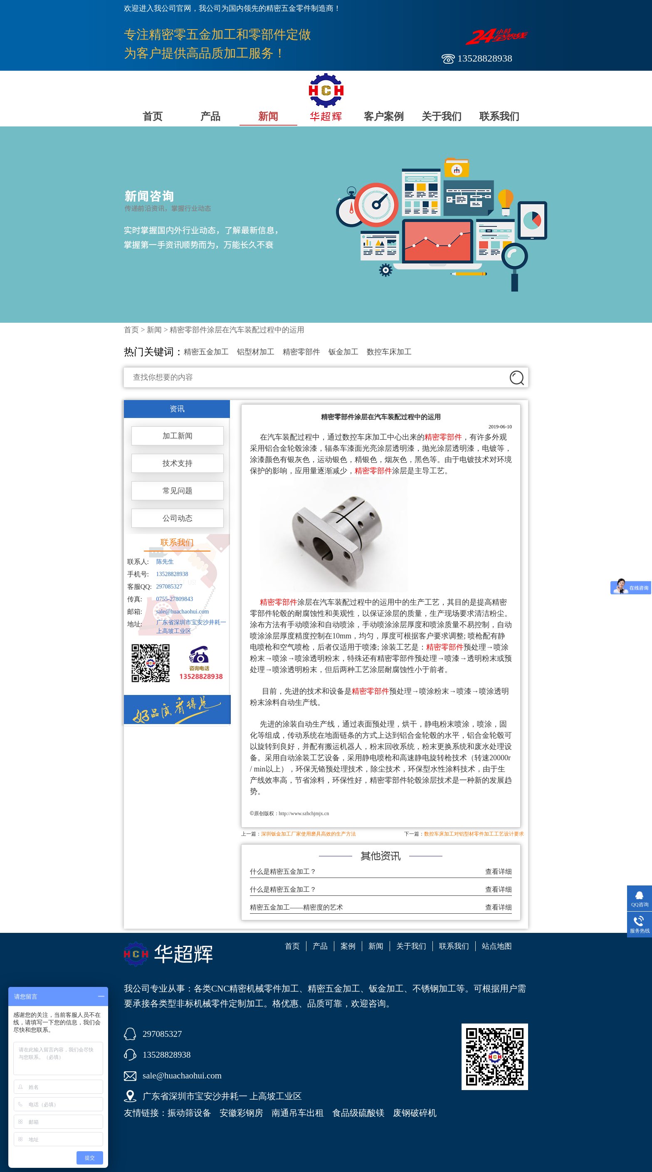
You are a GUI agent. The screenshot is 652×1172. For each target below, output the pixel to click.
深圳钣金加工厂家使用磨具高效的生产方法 (308, 834)
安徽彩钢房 (241, 1113)
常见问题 (178, 491)
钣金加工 (343, 352)
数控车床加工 (389, 352)
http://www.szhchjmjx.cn (304, 813)
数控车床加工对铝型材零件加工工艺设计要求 (474, 834)
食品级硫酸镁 (358, 1113)
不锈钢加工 (434, 989)
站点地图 (497, 946)
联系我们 (499, 116)
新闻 (268, 116)
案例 (348, 946)
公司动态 (178, 518)
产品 (210, 116)
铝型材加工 (255, 352)
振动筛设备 (189, 1113)
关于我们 (442, 116)
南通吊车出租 (298, 1113)
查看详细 (498, 871)
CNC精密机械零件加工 (255, 989)
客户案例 (384, 116)
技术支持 (178, 463)
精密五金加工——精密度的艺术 (296, 907)
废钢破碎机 (415, 1113)
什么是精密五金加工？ (283, 871)
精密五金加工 (206, 352)
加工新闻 (178, 436)
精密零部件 (301, 352)
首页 (153, 116)
